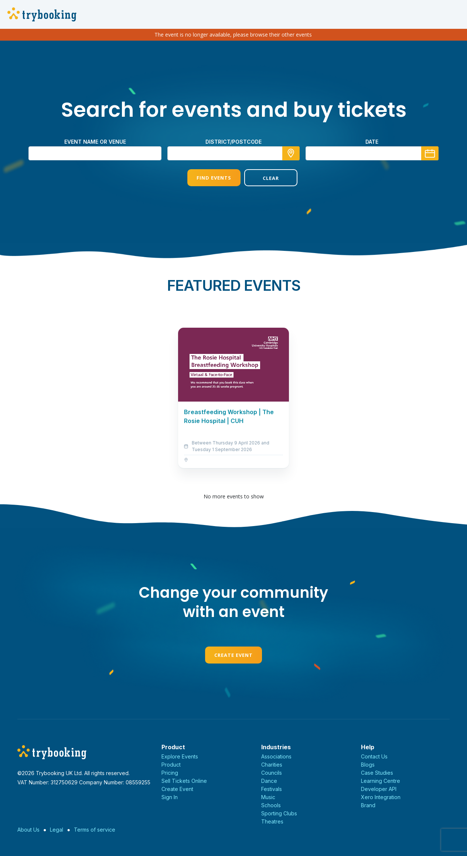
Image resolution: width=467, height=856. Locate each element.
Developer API (378, 789)
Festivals (271, 789)
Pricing (169, 773)
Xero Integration (380, 797)
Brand (368, 805)
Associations (276, 756)
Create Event (233, 655)
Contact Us (374, 756)
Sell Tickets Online (184, 781)
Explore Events (179, 756)
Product (171, 764)
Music (268, 797)
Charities (271, 764)
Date (371, 142)
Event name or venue (95, 142)
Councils (271, 773)
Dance (269, 781)
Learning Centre (380, 781)
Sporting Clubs (279, 813)
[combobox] (233, 153)
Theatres (272, 821)
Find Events (205, 177)
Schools (271, 805)
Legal (56, 829)
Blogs (368, 764)
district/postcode (233, 142)
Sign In (169, 797)
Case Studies (377, 773)
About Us (28, 829)
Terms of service (94, 829)
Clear (262, 178)
